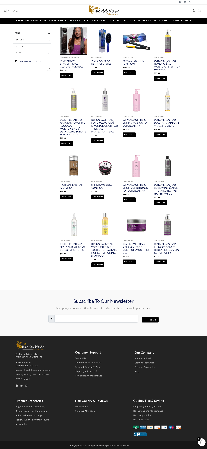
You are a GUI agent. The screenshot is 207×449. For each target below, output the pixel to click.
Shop (188, 20)
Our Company (172, 20)
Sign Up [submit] (150, 319)
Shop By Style (78, 20)
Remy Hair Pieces (128, 20)
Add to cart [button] (66, 76)
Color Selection (103, 20)
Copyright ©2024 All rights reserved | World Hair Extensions (99, 445)
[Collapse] (49, 69)
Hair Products (151, 20)
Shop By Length (55, 20)
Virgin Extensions (28, 20)
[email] (96, 318)
